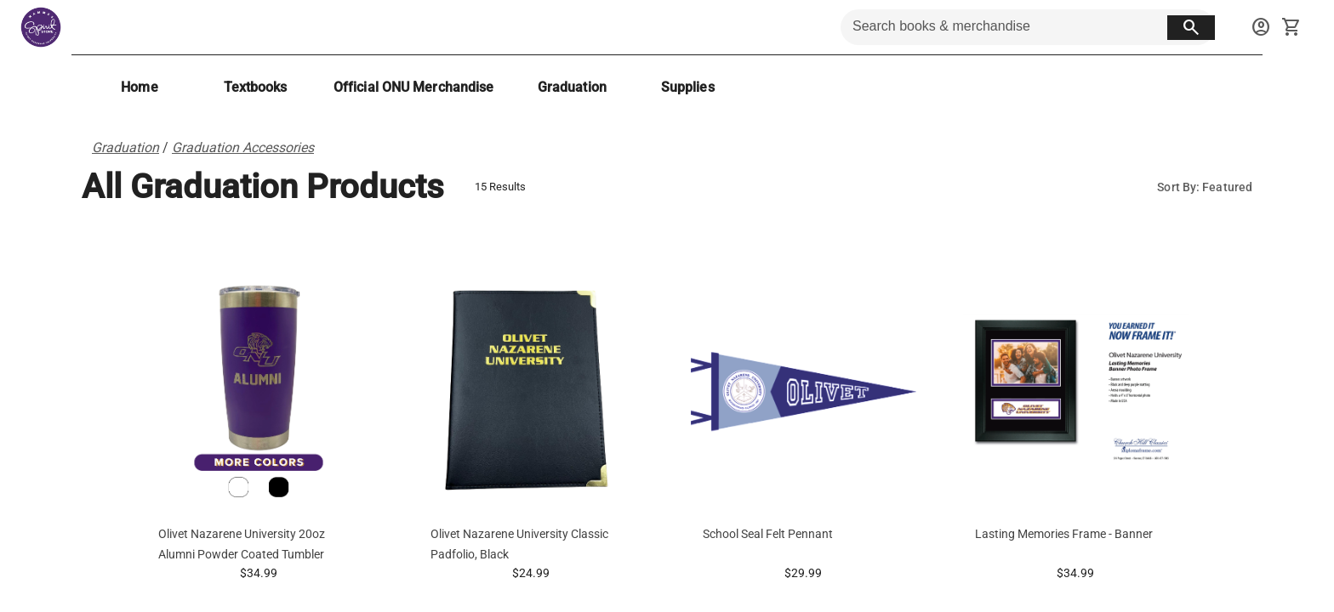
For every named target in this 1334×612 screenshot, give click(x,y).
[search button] (1191, 27)
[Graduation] (572, 87)
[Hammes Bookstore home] (40, 27)
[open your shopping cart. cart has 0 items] (1291, 27)
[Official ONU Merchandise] (413, 87)
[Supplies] (687, 87)
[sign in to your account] (1261, 27)
